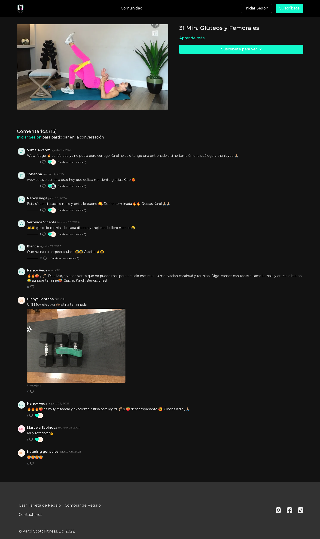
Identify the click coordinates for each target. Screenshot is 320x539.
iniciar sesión (29, 137)
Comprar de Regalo (83, 505)
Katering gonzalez (42, 452)
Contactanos (30, 514)
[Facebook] (289, 510)
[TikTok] (300, 510)
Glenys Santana (40, 299)
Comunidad (132, 8)
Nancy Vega (37, 198)
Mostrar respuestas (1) (72, 162)
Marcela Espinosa (42, 427)
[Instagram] (278, 510)
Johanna (34, 174)
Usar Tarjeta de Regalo (40, 505)
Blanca (33, 246)
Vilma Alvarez (38, 150)
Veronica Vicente (41, 222)
